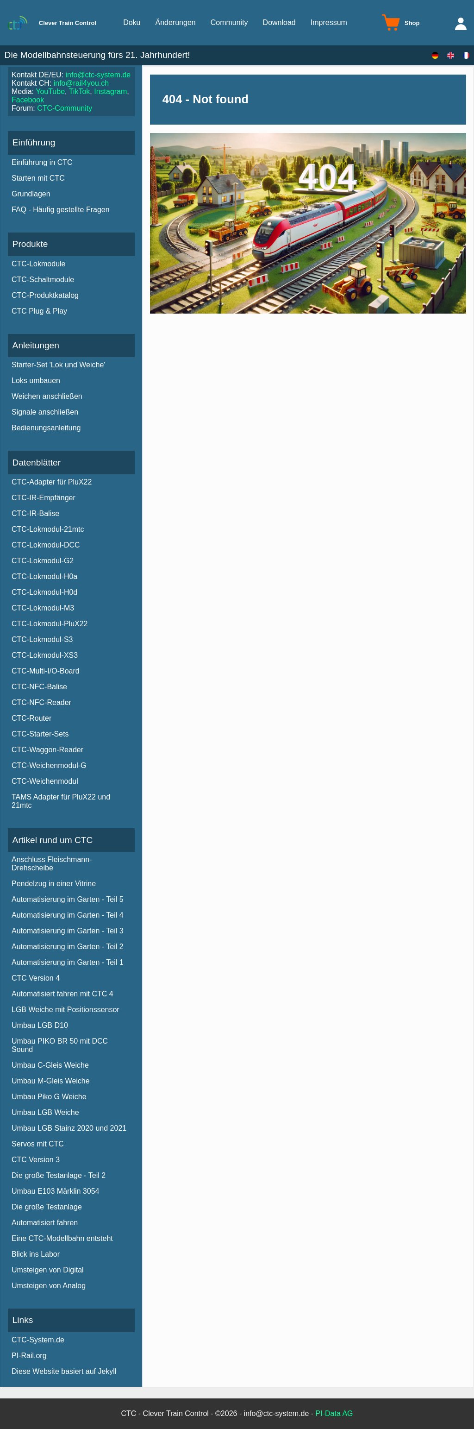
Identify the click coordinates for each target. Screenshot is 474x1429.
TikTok (79, 91)
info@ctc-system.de (98, 75)
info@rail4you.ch (81, 83)
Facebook (28, 100)
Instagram (110, 91)
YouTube (50, 91)
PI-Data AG (334, 1413)
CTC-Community (64, 108)
